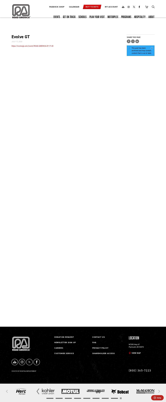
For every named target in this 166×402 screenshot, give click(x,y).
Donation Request (64, 338)
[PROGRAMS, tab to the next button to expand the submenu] (126, 17)
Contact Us (98, 338)
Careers (58, 349)
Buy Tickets (92, 7)
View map (136, 354)
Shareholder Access (103, 354)
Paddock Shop (56, 7)
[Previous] (7, 391)
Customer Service (64, 354)
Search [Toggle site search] (153, 7)
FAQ (94, 343)
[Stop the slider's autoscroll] (121, 398)
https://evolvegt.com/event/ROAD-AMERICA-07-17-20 (32, 46)
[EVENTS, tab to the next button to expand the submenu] (56, 17)
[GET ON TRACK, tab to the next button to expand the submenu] (69, 17)
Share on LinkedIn (137, 41)
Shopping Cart (146, 7)
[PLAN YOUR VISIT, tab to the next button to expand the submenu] (97, 17)
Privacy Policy (100, 349)
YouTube (14, 362)
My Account (111, 7)
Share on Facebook (128, 41)
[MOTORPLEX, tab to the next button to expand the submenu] (113, 17)
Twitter (133, 6)
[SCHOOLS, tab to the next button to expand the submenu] (83, 17)
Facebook (139, 6)
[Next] (158, 391)
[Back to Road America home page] (21, 10)
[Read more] (20, 391)
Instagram (128, 6)
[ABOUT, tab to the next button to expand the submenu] (151, 17)
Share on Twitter (133, 41)
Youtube (123, 6)
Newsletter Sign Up (65, 343)
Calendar (74, 7)
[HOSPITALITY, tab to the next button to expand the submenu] (140, 17)
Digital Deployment (28, 371)
